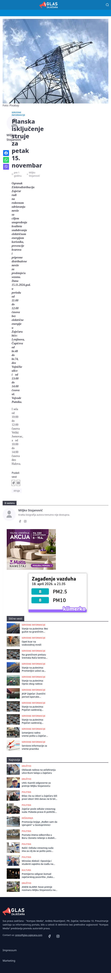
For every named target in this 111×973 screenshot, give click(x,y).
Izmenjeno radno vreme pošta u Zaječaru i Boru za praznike (34, 734)
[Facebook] (20, 522)
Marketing (9, 960)
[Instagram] (25, 522)
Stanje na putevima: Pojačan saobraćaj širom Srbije (33, 708)
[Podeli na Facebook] (13, 483)
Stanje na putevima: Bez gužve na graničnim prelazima (35, 630)
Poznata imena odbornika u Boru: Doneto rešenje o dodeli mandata (38, 836)
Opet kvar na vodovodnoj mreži (31, 643)
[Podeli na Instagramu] (18, 483)
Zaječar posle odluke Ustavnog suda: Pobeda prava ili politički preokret (38, 810)
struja (17, 490)
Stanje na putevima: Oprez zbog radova (33, 682)
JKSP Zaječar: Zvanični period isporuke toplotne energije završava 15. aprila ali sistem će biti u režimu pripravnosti (34, 695)
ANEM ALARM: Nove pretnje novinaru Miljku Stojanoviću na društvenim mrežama (38, 888)
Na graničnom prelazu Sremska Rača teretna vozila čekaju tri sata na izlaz (34, 656)
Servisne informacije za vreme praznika (34, 747)
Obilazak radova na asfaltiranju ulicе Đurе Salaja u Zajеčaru (39, 771)
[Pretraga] (107, 4)
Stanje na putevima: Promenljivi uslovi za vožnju (33, 669)
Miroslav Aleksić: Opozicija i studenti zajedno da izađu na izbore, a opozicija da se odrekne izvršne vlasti (39, 862)
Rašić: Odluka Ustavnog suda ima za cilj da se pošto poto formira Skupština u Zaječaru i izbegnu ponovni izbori (38, 849)
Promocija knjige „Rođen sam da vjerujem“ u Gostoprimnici (39, 823)
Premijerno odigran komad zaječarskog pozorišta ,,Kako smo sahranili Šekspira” (37, 875)
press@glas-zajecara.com (28, 935)
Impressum (10, 950)
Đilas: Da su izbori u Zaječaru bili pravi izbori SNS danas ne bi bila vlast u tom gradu (39, 797)
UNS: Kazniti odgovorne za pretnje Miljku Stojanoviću (36, 784)
